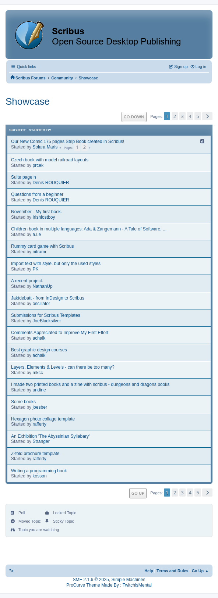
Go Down (134, 116)
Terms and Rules (173, 571)
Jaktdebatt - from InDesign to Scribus (47, 298)
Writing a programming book (39, 470)
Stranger (40, 441)
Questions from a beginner (37, 194)
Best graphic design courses (39, 349)
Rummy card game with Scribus (42, 246)
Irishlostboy (43, 217)
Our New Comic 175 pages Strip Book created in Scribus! (67, 141)
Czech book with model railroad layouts (49, 159)
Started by (40, 130)
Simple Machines (128, 579)
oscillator (41, 303)
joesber (39, 407)
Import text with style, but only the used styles (56, 263)
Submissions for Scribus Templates (45, 315)
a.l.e (36, 234)
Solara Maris (44, 147)
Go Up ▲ (200, 571)
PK (35, 269)
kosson (39, 476)
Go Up (137, 493)
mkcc (37, 372)
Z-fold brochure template (35, 453)
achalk (38, 338)
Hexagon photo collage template (43, 419)
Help (148, 571)
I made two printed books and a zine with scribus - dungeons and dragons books (90, 384)
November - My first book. (36, 211)
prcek (37, 165)
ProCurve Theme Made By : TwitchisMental (109, 585)
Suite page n (23, 177)
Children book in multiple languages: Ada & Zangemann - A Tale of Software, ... (88, 229)
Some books (23, 401)
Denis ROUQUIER (50, 182)
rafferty (39, 424)
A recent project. (27, 280)
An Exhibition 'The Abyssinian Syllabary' (50, 436)
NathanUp (42, 286)
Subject (17, 130)
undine (39, 390)
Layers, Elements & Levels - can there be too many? (63, 367)
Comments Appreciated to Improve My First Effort (59, 332)
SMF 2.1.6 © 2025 (91, 579)
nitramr (39, 251)
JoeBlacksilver (46, 320)
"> (11, 571)
